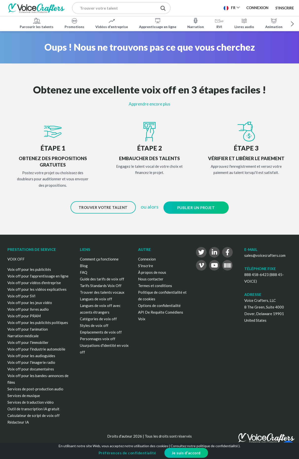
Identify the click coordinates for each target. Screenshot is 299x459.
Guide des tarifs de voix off (102, 278)
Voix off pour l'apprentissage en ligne (38, 276)
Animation (273, 23)
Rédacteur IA (18, 422)
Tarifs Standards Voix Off (101, 285)
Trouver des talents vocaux (102, 292)
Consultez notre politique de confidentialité (204, 446)
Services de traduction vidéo (30, 402)
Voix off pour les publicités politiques (37, 322)
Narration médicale (23, 335)
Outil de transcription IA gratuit (33, 408)
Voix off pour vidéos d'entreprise (34, 282)
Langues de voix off (96, 298)
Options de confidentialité (159, 305)
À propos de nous (152, 272)
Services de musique (23, 395)
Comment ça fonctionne (99, 259)
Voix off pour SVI (21, 295)
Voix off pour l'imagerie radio (31, 362)
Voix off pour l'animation (27, 329)
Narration (195, 23)
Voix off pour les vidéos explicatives (37, 289)
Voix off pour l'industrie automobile (36, 349)
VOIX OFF (16, 259)
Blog (84, 265)
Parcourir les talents (36, 23)
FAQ (83, 272)
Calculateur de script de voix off (33, 415)
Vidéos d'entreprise (111, 23)
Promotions (74, 23)
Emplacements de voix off (101, 332)
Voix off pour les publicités (29, 269)
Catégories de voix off (98, 318)
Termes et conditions (155, 285)
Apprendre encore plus (149, 104)
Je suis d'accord (186, 453)
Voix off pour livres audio (28, 309)
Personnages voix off (97, 338)
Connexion (147, 259)
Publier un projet (196, 207)
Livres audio (244, 23)
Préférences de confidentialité (127, 453)
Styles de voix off (94, 325)
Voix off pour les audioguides (31, 355)
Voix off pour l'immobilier (28, 342)
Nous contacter (150, 278)
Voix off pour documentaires (30, 369)
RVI (219, 23)
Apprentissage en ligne (157, 23)
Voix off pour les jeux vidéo (29, 302)
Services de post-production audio (35, 388)
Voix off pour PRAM (24, 315)
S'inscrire (284, 8)
